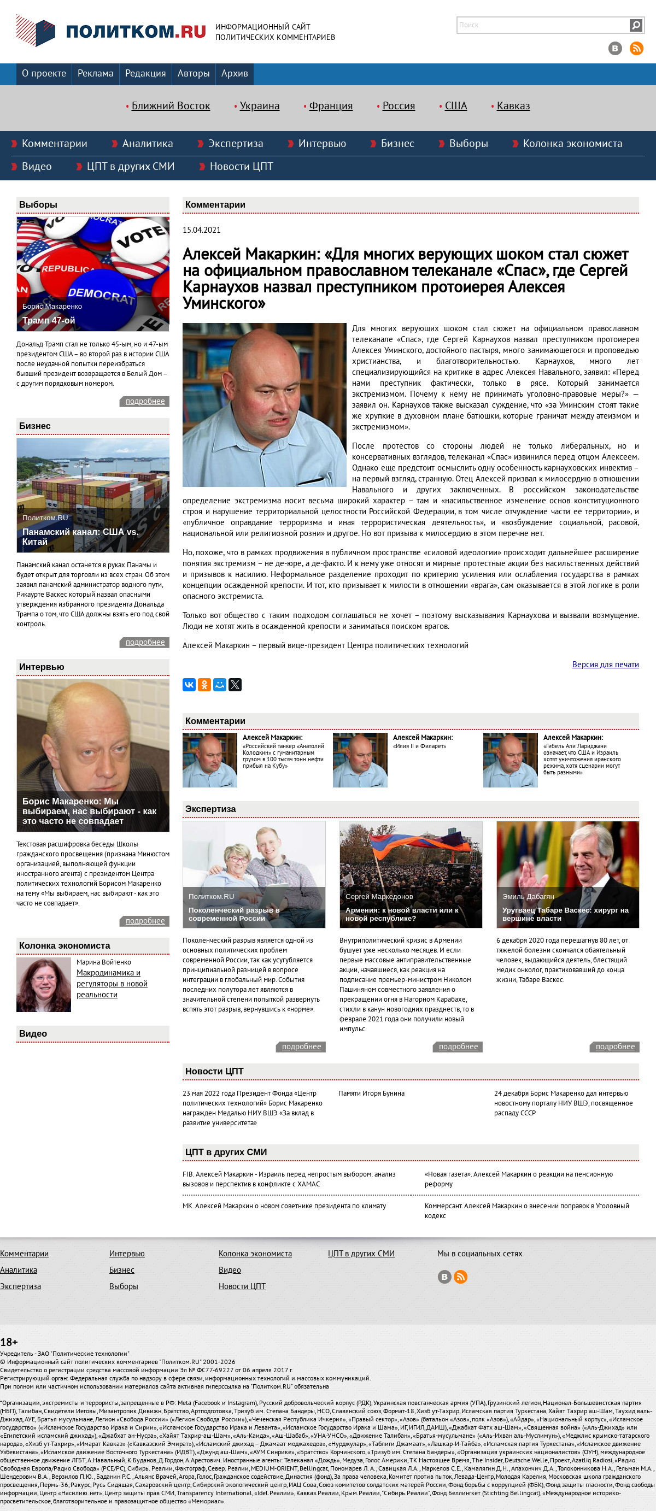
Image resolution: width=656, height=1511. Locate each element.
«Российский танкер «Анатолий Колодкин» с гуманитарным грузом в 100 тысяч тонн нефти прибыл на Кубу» (283, 756)
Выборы (468, 144)
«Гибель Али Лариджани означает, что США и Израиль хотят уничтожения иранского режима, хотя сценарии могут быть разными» (582, 759)
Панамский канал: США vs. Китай (80, 536)
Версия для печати (605, 664)
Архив (234, 73)
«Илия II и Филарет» (419, 746)
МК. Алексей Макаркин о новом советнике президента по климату (284, 1206)
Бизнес (397, 144)
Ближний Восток (171, 106)
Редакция (145, 73)
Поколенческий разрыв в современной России (234, 914)
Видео (37, 167)
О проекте (44, 73)
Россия (399, 106)
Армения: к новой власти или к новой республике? (402, 914)
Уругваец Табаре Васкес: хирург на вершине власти (565, 914)
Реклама (96, 73)
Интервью (322, 144)
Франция (331, 106)
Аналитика (147, 144)
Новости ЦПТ (241, 167)
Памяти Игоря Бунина (371, 1093)
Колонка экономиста (573, 144)
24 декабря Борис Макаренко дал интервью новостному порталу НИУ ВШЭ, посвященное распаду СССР (563, 1103)
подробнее (145, 401)
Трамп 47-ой (48, 320)
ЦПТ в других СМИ (131, 167)
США (456, 106)
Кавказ (513, 106)
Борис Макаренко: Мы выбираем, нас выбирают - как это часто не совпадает (89, 811)
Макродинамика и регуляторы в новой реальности (112, 984)
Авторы (194, 73)
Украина (260, 106)
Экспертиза (235, 144)
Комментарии (54, 144)
